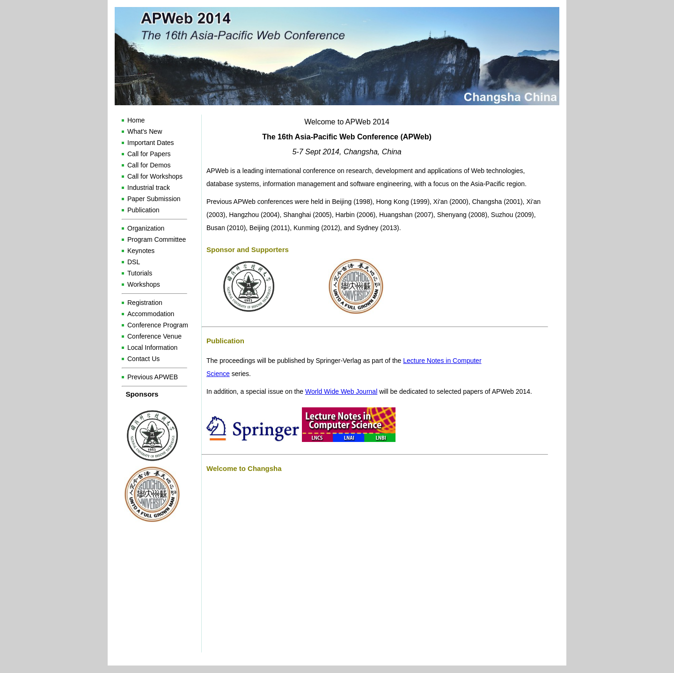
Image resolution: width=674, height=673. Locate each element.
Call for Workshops (155, 176)
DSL (133, 262)
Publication (143, 210)
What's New (144, 131)
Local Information (152, 347)
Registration (144, 302)
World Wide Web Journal (341, 391)
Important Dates (150, 142)
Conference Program (157, 325)
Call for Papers (149, 154)
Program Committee (156, 239)
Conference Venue (154, 336)
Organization (145, 228)
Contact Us (143, 358)
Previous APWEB (152, 377)
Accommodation (150, 314)
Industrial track (148, 187)
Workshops (143, 284)
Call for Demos (149, 165)
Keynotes (140, 250)
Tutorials (139, 273)
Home (136, 120)
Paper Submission (154, 199)
